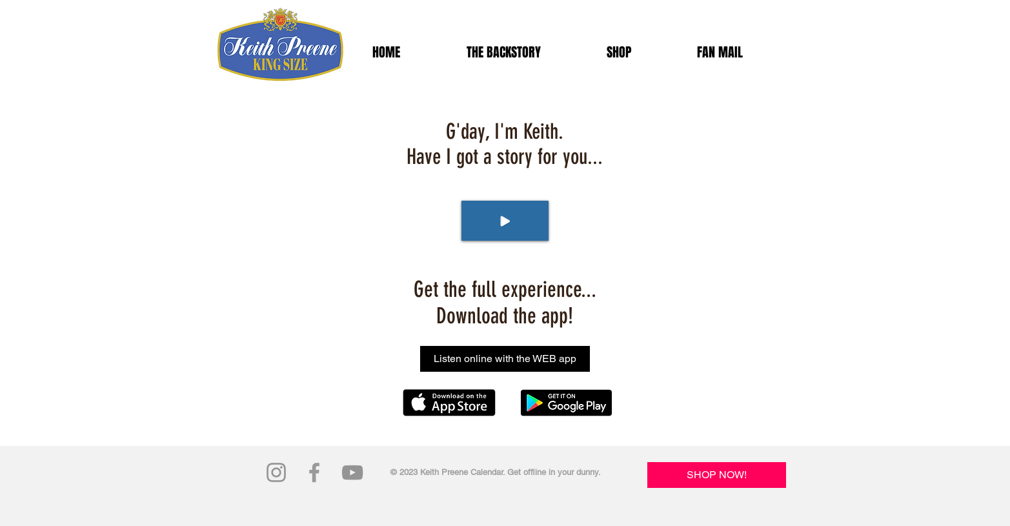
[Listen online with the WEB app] (505, 359)
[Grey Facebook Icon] (314, 472)
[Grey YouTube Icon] (352, 472)
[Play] (505, 221)
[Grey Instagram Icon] (276, 472)
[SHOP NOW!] (716, 475)
